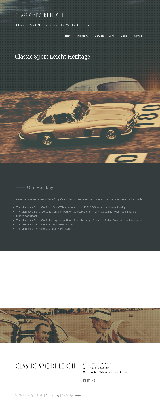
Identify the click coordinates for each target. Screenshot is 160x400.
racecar (78, 395)
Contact (138, 35)
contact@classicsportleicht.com (108, 372)
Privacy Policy (52, 395)
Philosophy (83, 35)
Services (99, 35)
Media (125, 35)
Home (68, 35)
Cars (112, 35)
